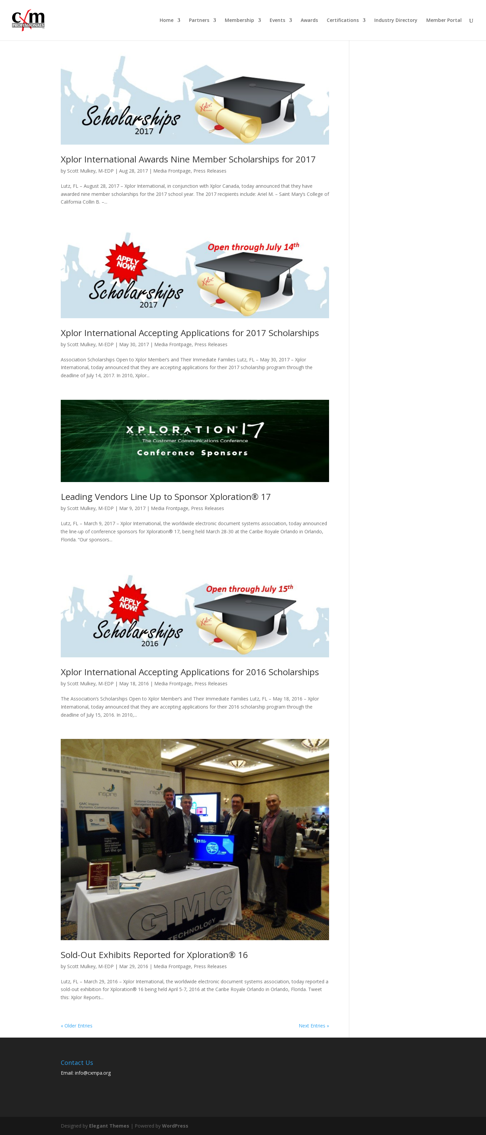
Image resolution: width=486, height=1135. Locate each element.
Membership (239, 20)
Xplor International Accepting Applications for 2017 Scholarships (190, 333)
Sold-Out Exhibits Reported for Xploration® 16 (154, 955)
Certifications (343, 20)
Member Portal (444, 20)
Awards (309, 20)
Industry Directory (395, 20)
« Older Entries (76, 1025)
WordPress (175, 1126)
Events (277, 20)
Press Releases (209, 171)
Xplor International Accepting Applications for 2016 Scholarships (190, 672)
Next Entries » (314, 1025)
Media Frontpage (172, 171)
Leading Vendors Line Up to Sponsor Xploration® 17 (166, 496)
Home (166, 20)
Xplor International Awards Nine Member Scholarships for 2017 (188, 159)
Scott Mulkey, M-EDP (90, 171)
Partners (199, 20)
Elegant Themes (109, 1126)
